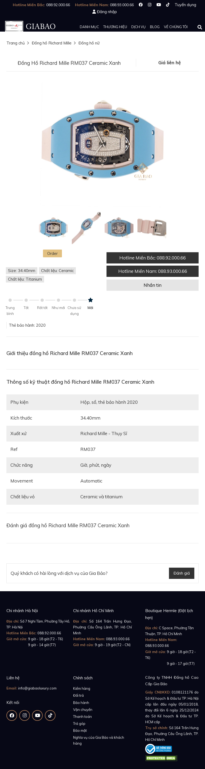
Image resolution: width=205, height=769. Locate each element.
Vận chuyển (82, 709)
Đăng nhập (107, 11)
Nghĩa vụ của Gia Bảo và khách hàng (98, 740)
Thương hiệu (115, 27)
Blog (155, 27)
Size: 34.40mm (21, 270)
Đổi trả (78, 695)
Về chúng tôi (176, 27)
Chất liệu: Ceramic (57, 270)
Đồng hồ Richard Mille (52, 43)
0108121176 (182, 692)
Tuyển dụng (185, 4)
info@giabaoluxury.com (37, 688)
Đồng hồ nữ (89, 43)
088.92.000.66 (49, 633)
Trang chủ (15, 43)
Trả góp (79, 723)
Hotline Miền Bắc (152, 258)
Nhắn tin (152, 285)
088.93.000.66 (118, 639)
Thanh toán (82, 716)
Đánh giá (182, 573)
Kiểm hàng (81, 688)
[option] (102, 144)
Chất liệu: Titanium (25, 279)
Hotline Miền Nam (152, 271)
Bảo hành (81, 702)
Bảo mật (80, 730)
